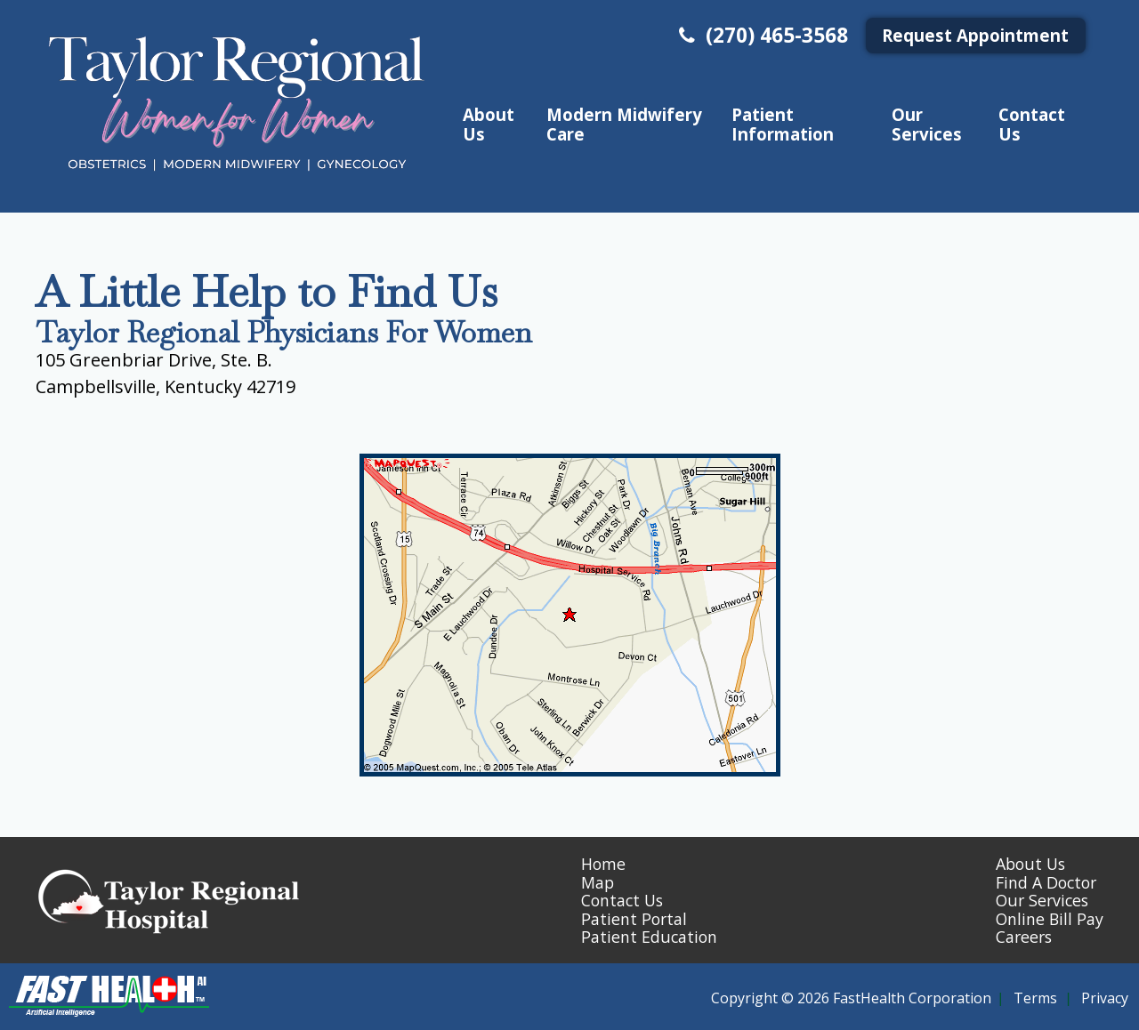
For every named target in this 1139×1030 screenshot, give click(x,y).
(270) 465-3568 (761, 35)
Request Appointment (975, 35)
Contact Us (1031, 123)
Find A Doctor (1046, 882)
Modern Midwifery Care (624, 123)
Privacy (1104, 998)
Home (603, 863)
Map (597, 882)
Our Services (927, 123)
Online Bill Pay (1049, 918)
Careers (1024, 936)
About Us (488, 123)
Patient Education (649, 936)
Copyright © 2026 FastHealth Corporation (851, 998)
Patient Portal (634, 918)
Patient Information (782, 123)
